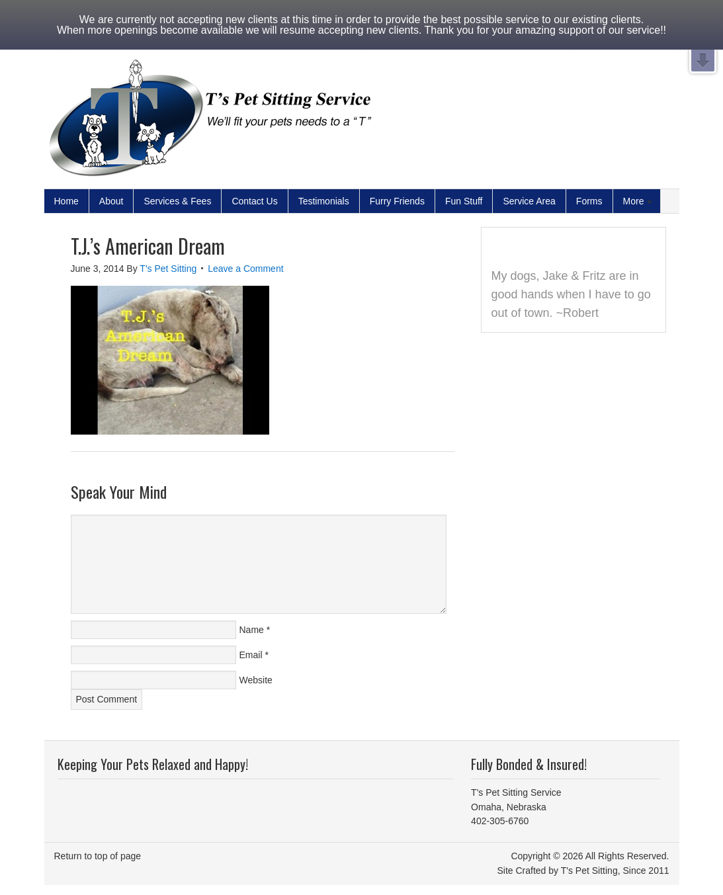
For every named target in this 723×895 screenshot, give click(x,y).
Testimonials (323, 201)
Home (66, 201)
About (111, 201)
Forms (589, 201)
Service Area (529, 201)
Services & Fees (177, 201)
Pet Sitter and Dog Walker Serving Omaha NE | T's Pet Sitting (209, 120)
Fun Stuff (464, 201)
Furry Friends (397, 201)
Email (251, 655)
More (634, 201)
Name (251, 629)
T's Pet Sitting (168, 268)
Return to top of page (98, 856)
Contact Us (254, 201)
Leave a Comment (245, 268)
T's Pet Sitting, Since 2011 (615, 870)
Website (256, 680)
